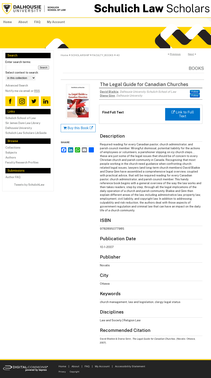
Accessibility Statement (130, 366)
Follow (194, 91)
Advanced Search (16, 85)
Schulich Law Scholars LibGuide (26, 133)
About (75, 366)
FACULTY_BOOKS (102, 55)
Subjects (11, 152)
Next (191, 54)
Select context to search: (22, 72)
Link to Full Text (182, 114)
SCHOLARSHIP (80, 55)
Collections (12, 147)
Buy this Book (78, 128)
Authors (10, 157)
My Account (102, 366)
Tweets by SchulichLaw (29, 184)
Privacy (62, 371)
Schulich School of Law (20, 118)
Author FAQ (12, 177)
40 (118, 55)
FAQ (87, 366)
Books (196, 68)
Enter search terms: (18, 62)
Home (64, 55)
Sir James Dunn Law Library (22, 123)
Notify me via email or (22, 91)
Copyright (74, 371)
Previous (175, 54)
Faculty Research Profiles (22, 162)
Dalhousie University (18, 128)
